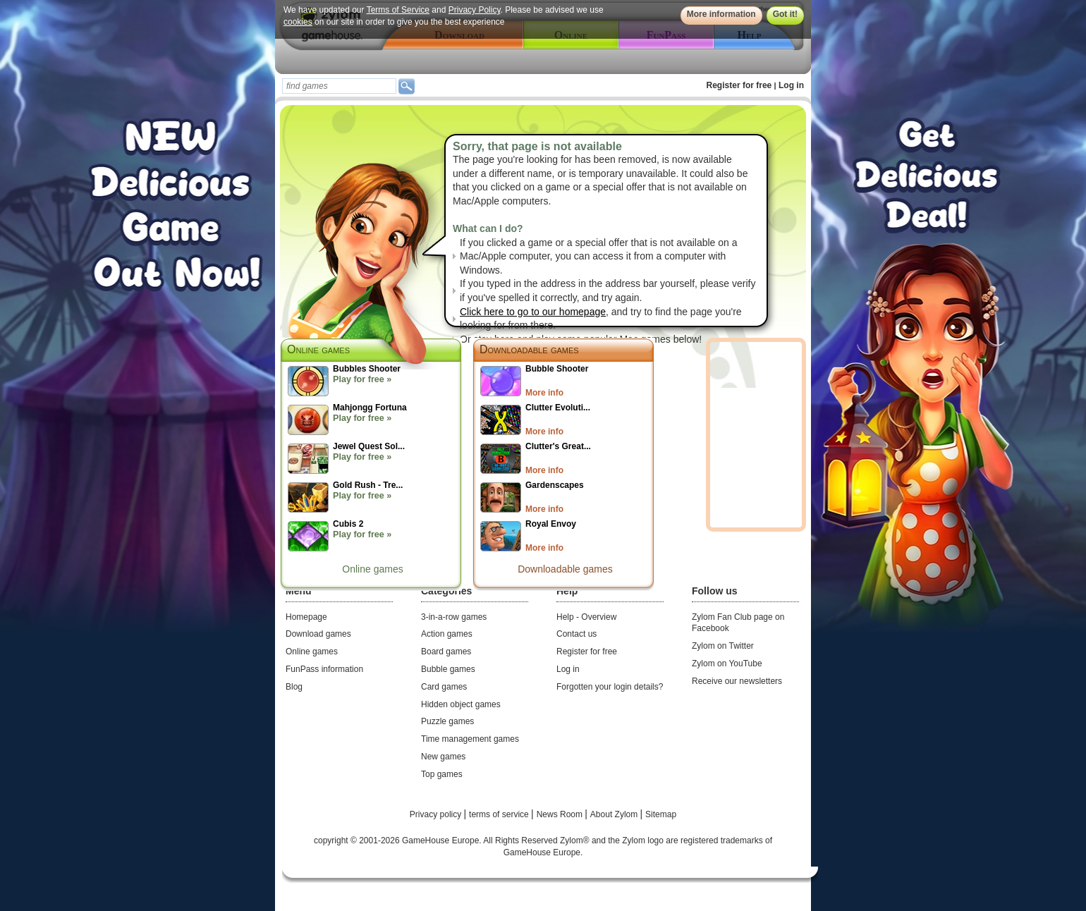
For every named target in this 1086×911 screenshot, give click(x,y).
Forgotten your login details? (609, 687)
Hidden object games (461, 704)
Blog (294, 687)
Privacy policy (437, 814)
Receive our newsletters (737, 681)
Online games (372, 569)
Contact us (576, 634)
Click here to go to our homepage (533, 311)
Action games (446, 634)
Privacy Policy (475, 10)
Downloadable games (529, 349)
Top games (442, 774)
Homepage (306, 617)
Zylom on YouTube (727, 663)
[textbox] (339, 86)
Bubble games (448, 669)
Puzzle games (447, 721)
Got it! (785, 14)
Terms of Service (398, 10)
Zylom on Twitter (723, 646)
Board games (446, 651)
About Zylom (615, 814)
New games (443, 757)
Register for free (739, 85)
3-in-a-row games (454, 617)
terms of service (500, 814)
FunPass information (324, 669)
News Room (561, 814)
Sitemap (660, 814)
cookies (297, 22)
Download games (318, 634)
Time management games (470, 739)
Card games (444, 687)
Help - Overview (586, 617)
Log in (791, 85)
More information (721, 14)
